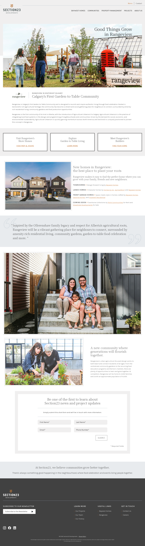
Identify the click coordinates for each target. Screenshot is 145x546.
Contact (139, 3)
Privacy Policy (82, 536)
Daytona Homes (73, 197)
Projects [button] (128, 11)
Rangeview (103, 515)
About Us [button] (138, 11)
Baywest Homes (78, 11)
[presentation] (53, 439)
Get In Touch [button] (128, 506)
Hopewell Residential (91, 197)
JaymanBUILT (113, 190)
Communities (93, 11)
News (130, 3)
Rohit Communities (109, 202)
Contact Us (127, 511)
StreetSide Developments (76, 205)
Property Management (112, 11)
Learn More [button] (80, 506)
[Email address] (16, 511)
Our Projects (80, 511)
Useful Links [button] (104, 506)
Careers (126, 515)
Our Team (79, 515)
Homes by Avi (102, 190)
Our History (80, 519)
